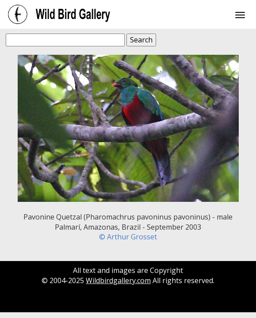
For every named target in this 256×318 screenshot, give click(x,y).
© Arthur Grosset (128, 237)
